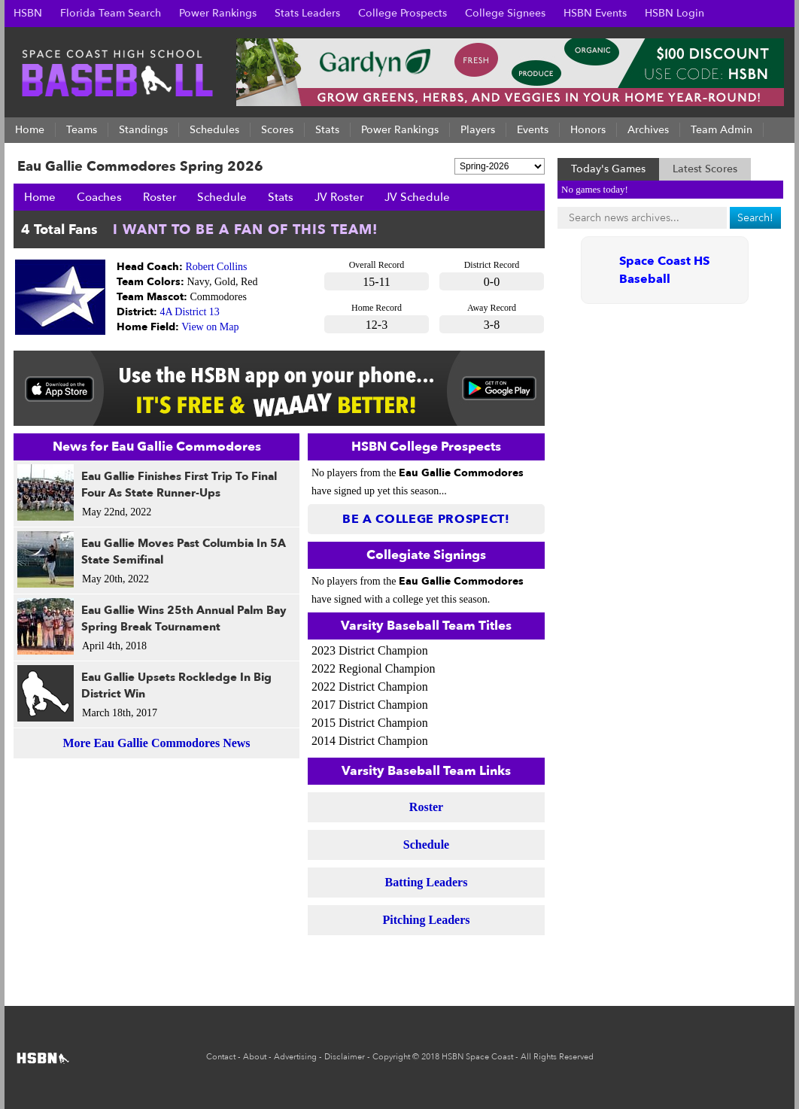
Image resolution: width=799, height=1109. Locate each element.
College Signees (505, 13)
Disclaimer (344, 1056)
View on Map (209, 327)
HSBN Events (595, 13)
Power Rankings (218, 13)
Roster (159, 197)
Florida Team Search (110, 13)
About (254, 1056)
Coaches (99, 197)
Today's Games (608, 169)
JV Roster (338, 197)
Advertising (295, 1056)
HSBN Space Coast (477, 1056)
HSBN (28, 13)
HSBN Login (674, 13)
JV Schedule (417, 197)
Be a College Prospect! (426, 519)
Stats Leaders (307, 13)
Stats (280, 197)
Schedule (222, 197)
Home (40, 197)
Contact (220, 1056)
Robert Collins (217, 266)
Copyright (391, 1056)
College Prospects (402, 13)
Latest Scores (705, 169)
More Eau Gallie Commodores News (156, 743)
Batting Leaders (426, 882)
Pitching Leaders (426, 919)
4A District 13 (190, 312)
